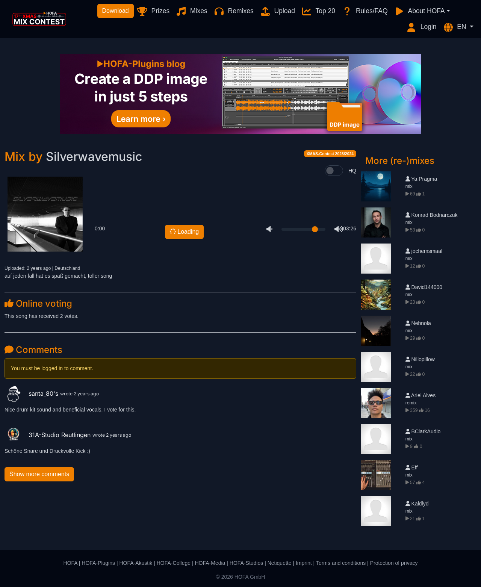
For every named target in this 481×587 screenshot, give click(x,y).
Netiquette (280, 563)
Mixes (191, 11)
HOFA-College (174, 563)
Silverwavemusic (94, 156)
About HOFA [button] (419, 11)
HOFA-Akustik (135, 563)
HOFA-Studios (246, 563)
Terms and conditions (341, 563)
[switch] (334, 170)
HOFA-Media (210, 563)
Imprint (304, 563)
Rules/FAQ (364, 11)
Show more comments (39, 474)
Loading (184, 232)
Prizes (153, 11)
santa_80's (32, 393)
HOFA (70, 563)
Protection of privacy (394, 563)
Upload (277, 11)
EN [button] (455, 27)
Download (115, 11)
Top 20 (318, 11)
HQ (352, 171)
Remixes (233, 11)
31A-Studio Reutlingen (48, 435)
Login (421, 27)
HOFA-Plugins (98, 563)
